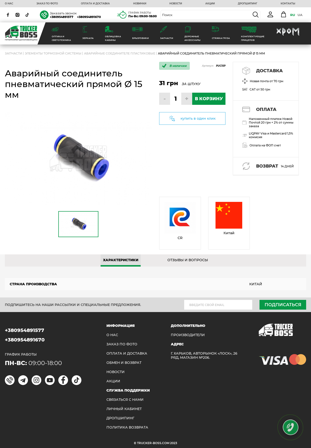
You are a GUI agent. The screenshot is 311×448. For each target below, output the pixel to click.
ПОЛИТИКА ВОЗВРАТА (127, 427)
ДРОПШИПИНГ (247, 3)
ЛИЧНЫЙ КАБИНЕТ (124, 409)
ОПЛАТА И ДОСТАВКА (95, 3)
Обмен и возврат (123, 363)
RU (292, 15)
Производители (188, 335)
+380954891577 (61, 17)
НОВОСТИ (175, 3)
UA (299, 15)
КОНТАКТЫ (288, 3)
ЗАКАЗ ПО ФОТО (47, 3)
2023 (173, 443)
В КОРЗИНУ (209, 98)
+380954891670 (89, 17)
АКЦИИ (210, 3)
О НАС (9, 3)
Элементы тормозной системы (53, 53)
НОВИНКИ (139, 3)
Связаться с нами (125, 400)
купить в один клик (198, 118)
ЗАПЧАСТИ (13, 53)
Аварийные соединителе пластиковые (119, 53)
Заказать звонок (63, 13)
